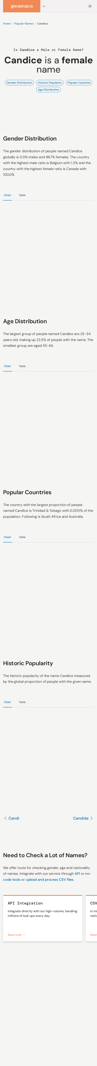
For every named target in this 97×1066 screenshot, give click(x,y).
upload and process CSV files (50, 879)
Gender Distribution (19, 82)
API (78, 873)
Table (22, 195)
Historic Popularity (50, 82)
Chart (7, 195)
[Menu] (90, 6)
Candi (11, 818)
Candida (83, 818)
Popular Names (23, 23)
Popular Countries (79, 82)
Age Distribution (48, 89)
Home (6, 23)
